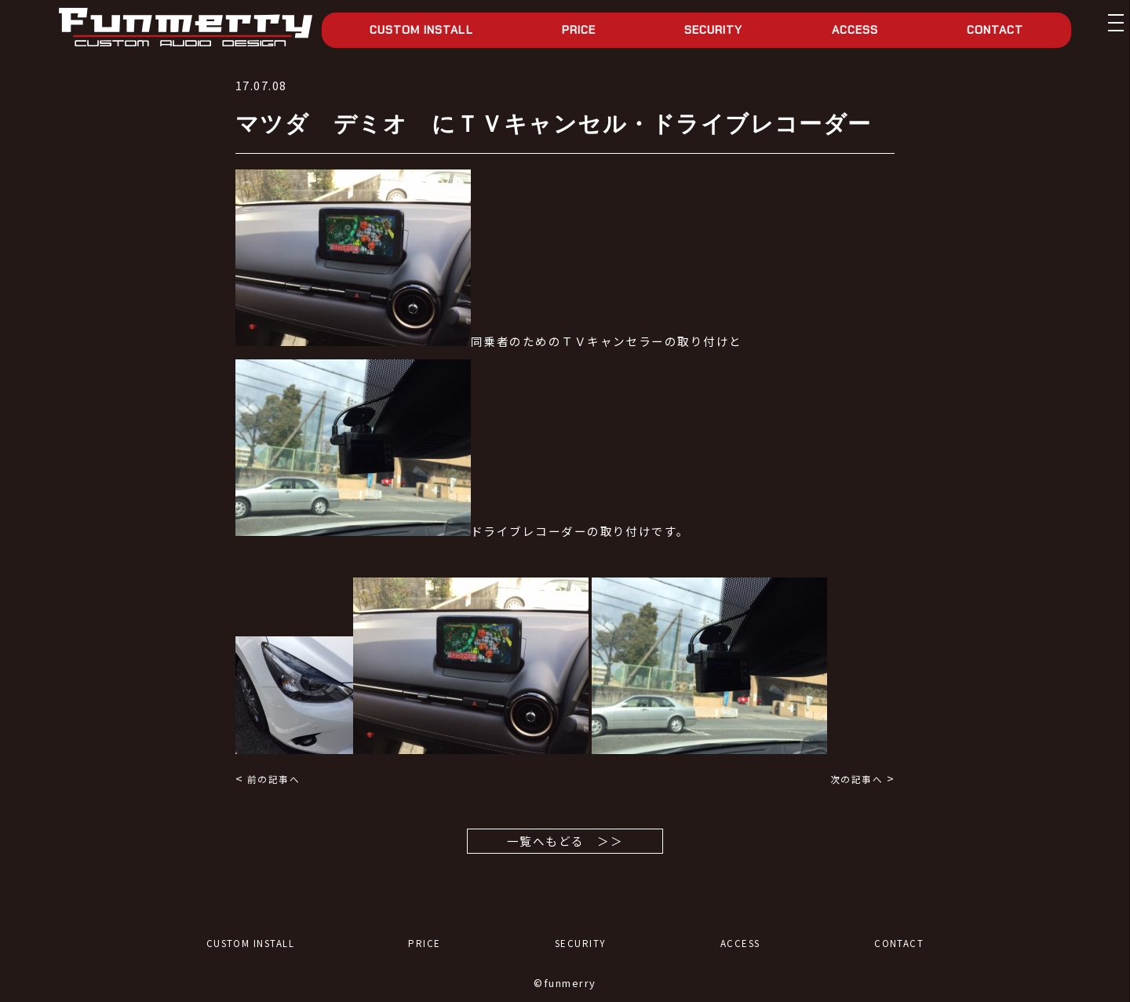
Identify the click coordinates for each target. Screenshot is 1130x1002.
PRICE (579, 30)
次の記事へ (856, 778)
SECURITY (713, 30)
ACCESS (855, 30)
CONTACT (995, 30)
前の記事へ (273, 778)
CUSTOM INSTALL (421, 30)
